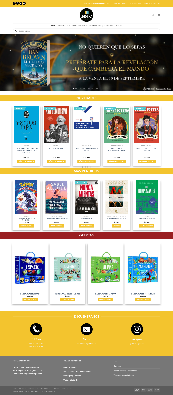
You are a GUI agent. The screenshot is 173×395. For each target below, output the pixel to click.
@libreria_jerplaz (137, 344)
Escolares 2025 (79, 26)
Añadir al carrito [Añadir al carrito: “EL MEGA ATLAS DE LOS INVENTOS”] (68, 299)
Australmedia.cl (49, 392)
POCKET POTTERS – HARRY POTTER (146, 149)
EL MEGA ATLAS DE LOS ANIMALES (143, 294)
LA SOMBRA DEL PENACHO (116, 218)
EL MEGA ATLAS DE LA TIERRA (105, 294)
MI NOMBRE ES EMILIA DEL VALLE (56, 218)
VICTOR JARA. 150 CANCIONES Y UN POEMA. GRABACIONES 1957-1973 (26, 150)
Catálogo (117, 3)
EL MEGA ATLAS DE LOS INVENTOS (67, 294)
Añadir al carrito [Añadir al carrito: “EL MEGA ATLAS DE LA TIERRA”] (105, 299)
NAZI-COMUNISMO (56, 148)
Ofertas (119, 26)
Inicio (109, 3)
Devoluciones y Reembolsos (132, 3)
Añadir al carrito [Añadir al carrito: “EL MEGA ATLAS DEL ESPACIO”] (30, 299)
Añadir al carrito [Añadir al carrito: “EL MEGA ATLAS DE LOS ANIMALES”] (143, 299)
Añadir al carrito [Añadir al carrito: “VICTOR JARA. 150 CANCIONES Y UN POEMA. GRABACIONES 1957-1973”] (26, 161)
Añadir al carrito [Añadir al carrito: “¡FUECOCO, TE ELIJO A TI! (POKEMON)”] (26, 226)
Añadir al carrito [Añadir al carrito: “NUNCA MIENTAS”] (86, 226)
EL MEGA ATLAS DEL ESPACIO (30, 294)
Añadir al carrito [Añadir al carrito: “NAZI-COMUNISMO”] (56, 161)
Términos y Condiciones (152, 3)
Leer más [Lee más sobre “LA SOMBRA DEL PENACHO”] (117, 226)
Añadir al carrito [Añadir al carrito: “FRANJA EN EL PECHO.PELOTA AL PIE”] (86, 161)
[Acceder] (153, 15)
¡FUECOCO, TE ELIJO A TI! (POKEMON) (26, 219)
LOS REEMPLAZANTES (147, 218)
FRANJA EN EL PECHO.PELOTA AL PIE (86, 149)
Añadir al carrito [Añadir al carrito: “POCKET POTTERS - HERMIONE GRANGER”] (116, 161)
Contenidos (64, 26)
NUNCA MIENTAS (86, 218)
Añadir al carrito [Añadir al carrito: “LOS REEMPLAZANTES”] (147, 226)
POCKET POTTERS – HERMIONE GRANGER (116, 149)
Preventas (108, 26)
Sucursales (95, 26)
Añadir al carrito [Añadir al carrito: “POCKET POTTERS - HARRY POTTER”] (146, 161)
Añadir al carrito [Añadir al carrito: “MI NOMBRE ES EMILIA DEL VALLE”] (56, 226)
